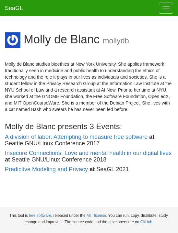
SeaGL (14, 8)
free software (40, 215)
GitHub (146, 222)
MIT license (96, 215)
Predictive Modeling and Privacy (46, 169)
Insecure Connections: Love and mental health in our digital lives (88, 153)
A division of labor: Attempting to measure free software (76, 137)
